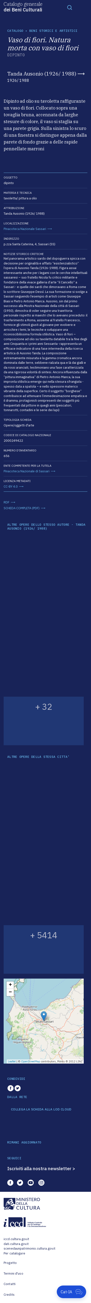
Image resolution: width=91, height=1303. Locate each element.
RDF (6, 502)
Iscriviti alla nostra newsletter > (41, 1168)
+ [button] (10, 985)
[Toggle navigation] (69, 7)
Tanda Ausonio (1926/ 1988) (41, 73)
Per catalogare (14, 1253)
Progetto (10, 1263)
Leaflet (12, 1061)
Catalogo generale (23, 6)
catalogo (15, 31)
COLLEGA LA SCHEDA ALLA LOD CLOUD (41, 1109)
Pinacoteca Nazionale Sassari (25, 229)
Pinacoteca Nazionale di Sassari (27, 471)
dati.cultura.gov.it (16, 1244)
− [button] (10, 992)
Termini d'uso (13, 1273)
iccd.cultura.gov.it (16, 1239)
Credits (9, 1295)
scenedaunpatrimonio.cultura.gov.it (29, 1248)
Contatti (10, 1284)
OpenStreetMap (30, 1061)
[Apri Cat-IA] (71, 1292)
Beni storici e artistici (53, 31)
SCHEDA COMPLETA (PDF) (22, 508)
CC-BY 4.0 (11, 486)
